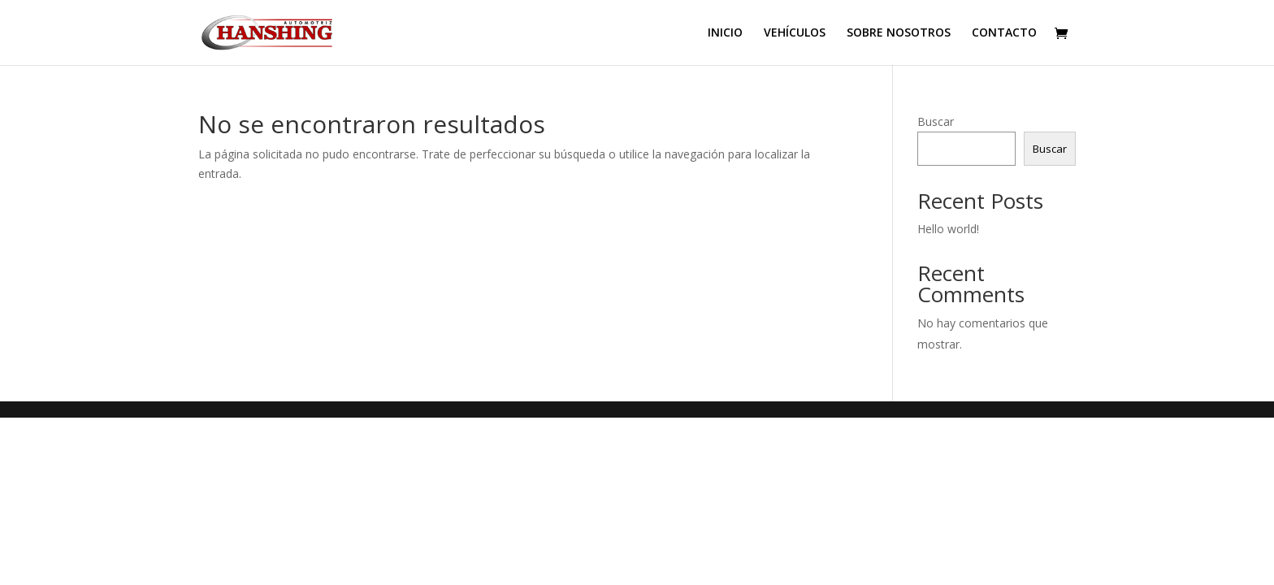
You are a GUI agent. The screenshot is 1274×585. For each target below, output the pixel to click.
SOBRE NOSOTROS (899, 33)
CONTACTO (1004, 33)
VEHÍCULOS (795, 33)
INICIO (725, 33)
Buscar (935, 121)
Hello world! (948, 228)
